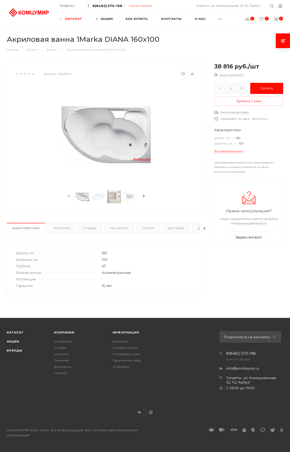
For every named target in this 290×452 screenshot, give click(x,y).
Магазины (120, 341)
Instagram (151, 412)
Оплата (148, 228)
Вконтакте (139, 412)
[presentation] (68, 196)
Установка (121, 366)
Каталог (15, 332)
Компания (64, 332)
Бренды (14, 350)
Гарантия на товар (127, 360)
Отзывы (90, 228)
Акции (13, 341)
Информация (126, 332)
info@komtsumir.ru (242, 368)
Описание (61, 228)
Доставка (176, 228)
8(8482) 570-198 (107, 6)
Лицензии (61, 360)
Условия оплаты (125, 347)
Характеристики (26, 228)
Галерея (60, 373)
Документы (62, 366)
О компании (63, 341)
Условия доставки (126, 354)
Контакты (61, 354)
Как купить (119, 228)
